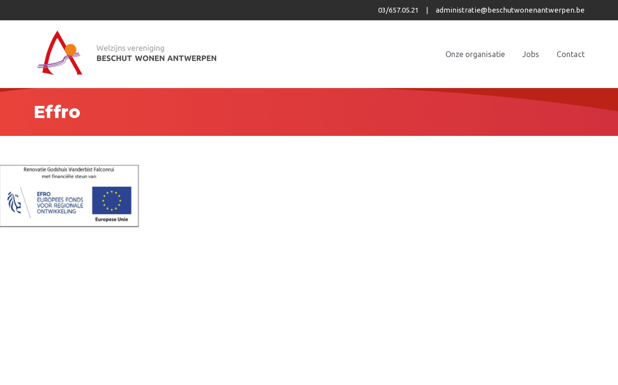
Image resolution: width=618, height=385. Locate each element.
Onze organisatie (475, 54)
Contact (571, 54)
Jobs (530, 54)
